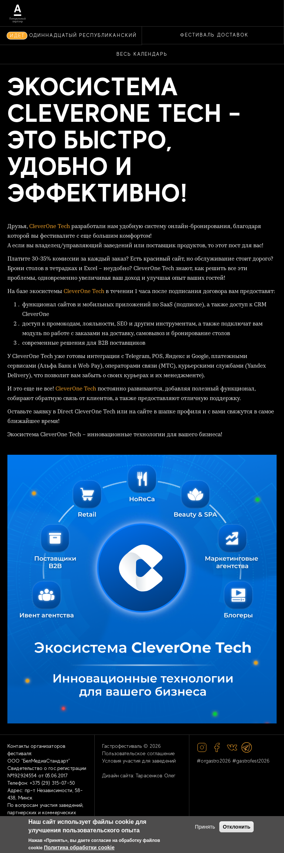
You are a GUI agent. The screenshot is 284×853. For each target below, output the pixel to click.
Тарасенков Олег (156, 775)
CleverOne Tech (49, 227)
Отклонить (236, 827)
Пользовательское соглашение (138, 753)
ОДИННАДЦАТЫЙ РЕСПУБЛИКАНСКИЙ (83, 35)
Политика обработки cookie (79, 847)
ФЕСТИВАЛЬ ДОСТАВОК (214, 35)
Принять (205, 827)
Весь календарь (142, 54)
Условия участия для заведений (139, 761)
